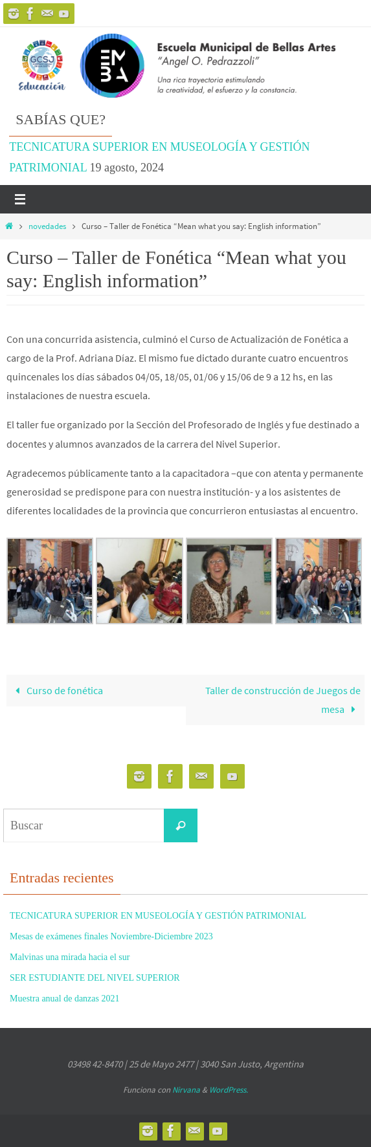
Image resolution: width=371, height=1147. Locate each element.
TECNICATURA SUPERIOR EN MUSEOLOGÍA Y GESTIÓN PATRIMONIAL (158, 916)
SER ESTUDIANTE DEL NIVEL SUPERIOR (95, 978)
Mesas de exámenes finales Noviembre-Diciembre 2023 (111, 936)
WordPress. (228, 1089)
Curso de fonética (57, 690)
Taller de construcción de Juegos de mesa (283, 700)
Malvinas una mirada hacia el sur (69, 957)
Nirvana (186, 1089)
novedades (47, 226)
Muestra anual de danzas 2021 (65, 998)
